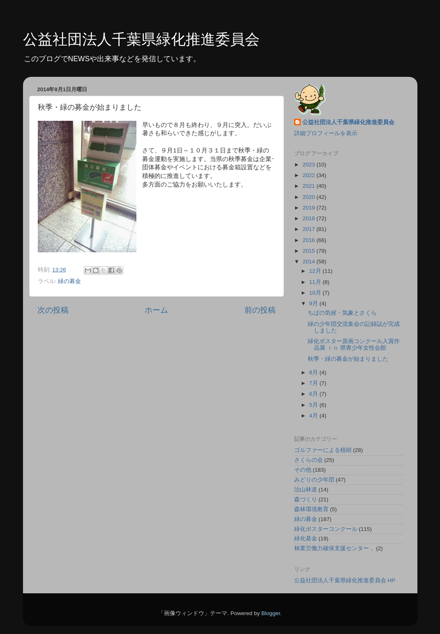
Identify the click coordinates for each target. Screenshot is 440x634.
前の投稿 (260, 310)
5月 (314, 405)
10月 (316, 293)
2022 (309, 175)
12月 (316, 271)
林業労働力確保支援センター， (334, 548)
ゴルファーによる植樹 (323, 450)
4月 (314, 416)
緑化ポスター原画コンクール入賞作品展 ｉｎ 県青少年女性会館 (354, 344)
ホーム (156, 310)
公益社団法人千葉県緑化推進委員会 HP (345, 580)
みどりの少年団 (314, 480)
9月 (314, 303)
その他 (302, 470)
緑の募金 (69, 281)
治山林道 (305, 489)
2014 (309, 261)
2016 (309, 240)
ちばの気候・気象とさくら (342, 313)
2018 (309, 218)
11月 (316, 282)
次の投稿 (53, 310)
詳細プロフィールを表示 (325, 133)
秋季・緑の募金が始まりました (348, 359)
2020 (309, 197)
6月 (314, 394)
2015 (309, 251)
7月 (314, 383)
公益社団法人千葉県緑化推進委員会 (141, 39)
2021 (309, 186)
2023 (309, 164)
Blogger (270, 613)
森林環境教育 (311, 509)
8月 (314, 372)
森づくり (305, 499)
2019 (309, 208)
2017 (309, 229)
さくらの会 (308, 460)
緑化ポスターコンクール (325, 529)
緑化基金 (305, 538)
